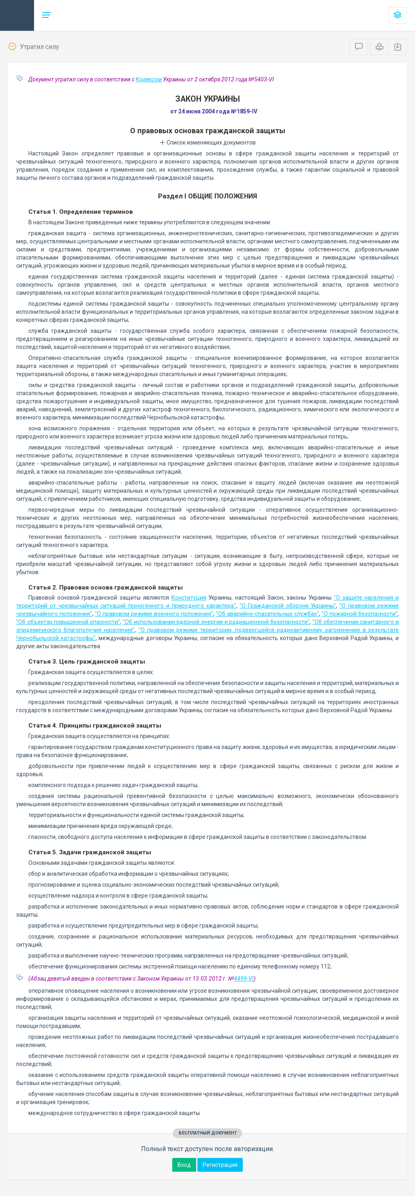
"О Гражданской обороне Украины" (288, 605)
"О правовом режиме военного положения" (154, 614)
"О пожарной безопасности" (360, 614)
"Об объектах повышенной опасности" (68, 622)
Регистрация (220, 1165)
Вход (184, 1165)
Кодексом (149, 79)
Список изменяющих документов (208, 142)
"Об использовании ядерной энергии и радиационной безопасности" (216, 622)
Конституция (188, 597)
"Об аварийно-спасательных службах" (267, 614)
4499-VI (244, 978)
